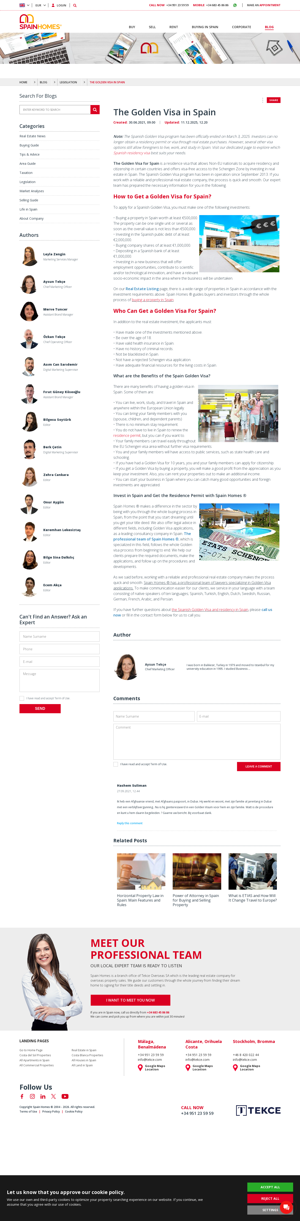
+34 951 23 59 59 (168, 5)
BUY (132, 27)
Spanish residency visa (131, 152)
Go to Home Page (31, 1050)
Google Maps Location (155, 1067)
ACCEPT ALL (270, 1187)
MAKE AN (264, 5)
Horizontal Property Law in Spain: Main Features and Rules (140, 900)
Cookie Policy (73, 1111)
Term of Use (62, 698)
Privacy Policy (51, 1111)
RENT (173, 27)
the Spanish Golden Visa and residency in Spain (210, 609)
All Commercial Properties (36, 1065)
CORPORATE (241, 27)
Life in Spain (28, 209)
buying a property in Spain (153, 299)
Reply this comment (130, 823)
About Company (31, 218)
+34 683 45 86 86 (210, 5)
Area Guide (27, 163)
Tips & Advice (29, 154)
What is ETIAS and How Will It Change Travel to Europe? (253, 898)
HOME (23, 82)
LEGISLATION (68, 82)
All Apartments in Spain (34, 1060)
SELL (152, 27)
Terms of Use (28, 1111)
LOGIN (61, 5)
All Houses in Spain (84, 1060)
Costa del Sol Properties (35, 1055)
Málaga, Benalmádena (152, 1044)
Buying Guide (29, 145)
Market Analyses (31, 191)
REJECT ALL (270, 1198)
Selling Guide (28, 200)
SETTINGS (270, 1210)
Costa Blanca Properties (87, 1055)
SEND (40, 708)
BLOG (43, 82)
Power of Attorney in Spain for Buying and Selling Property (196, 900)
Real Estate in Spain (84, 1050)
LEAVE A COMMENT (258, 766)
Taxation (26, 172)
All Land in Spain (82, 1065)
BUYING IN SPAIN (205, 27)
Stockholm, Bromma (254, 1041)
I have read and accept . (44, 698)
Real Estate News (32, 136)
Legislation (27, 182)
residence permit (127, 435)
